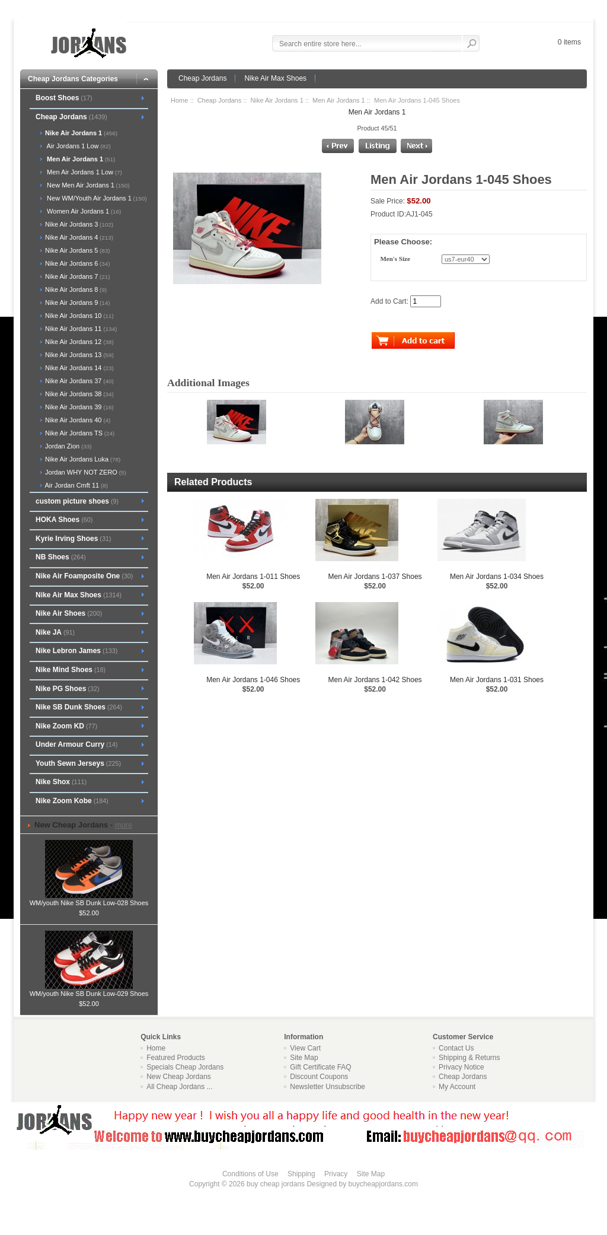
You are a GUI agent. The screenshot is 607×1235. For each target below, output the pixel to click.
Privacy (335, 1174)
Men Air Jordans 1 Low (82, 172)
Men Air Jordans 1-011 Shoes (253, 576)
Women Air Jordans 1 (82, 211)
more (124, 824)
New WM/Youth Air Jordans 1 (95, 198)
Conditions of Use (250, 1174)
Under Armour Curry (76, 744)
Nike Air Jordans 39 (78, 406)
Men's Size (395, 259)
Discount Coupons (319, 1076)
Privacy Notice (461, 1067)
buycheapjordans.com (382, 1184)
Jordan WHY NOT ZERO (84, 472)
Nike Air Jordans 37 (78, 380)
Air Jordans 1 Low (77, 145)
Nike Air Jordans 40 (76, 420)
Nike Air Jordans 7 (76, 276)
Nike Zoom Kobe (72, 801)
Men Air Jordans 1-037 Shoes (375, 576)
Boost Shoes (64, 98)
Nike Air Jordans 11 (80, 328)
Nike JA (55, 632)
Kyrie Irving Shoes (73, 538)
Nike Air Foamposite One (84, 576)
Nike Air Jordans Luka (81, 459)
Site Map (304, 1057)
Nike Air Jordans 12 (78, 341)
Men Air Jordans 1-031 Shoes (497, 680)
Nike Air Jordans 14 (78, 367)
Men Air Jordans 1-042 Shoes (375, 680)
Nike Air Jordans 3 (78, 224)
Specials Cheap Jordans (184, 1067)
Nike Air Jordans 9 (76, 302)
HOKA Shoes (64, 519)
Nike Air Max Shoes (275, 78)
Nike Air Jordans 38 (78, 393)
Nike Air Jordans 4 (78, 237)
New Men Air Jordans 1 (86, 185)
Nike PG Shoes (68, 689)
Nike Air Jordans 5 (76, 250)
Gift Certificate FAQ (320, 1067)
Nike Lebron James (76, 651)
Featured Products (175, 1057)
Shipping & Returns (469, 1057)
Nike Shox (61, 782)
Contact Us (456, 1048)
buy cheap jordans (276, 1184)
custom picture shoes (77, 501)
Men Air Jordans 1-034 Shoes (497, 576)
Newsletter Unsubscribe (327, 1087)
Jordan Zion (67, 446)
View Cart (305, 1048)
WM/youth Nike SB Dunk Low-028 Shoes (89, 899)
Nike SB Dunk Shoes (79, 707)
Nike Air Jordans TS (78, 433)
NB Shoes (61, 557)
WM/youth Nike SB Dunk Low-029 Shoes (89, 990)
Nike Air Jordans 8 (75, 289)
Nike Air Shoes (69, 613)
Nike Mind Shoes (71, 670)
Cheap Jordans (202, 78)
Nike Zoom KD (66, 726)
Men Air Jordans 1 (338, 100)
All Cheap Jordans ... (179, 1087)
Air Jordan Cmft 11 (75, 485)
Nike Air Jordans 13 (78, 354)
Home (179, 100)
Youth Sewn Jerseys (78, 763)
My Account (457, 1087)
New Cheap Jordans (178, 1076)
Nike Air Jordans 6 (76, 263)
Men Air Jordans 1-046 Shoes (253, 680)
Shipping (301, 1174)
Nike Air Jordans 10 (78, 315)
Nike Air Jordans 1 (277, 100)
